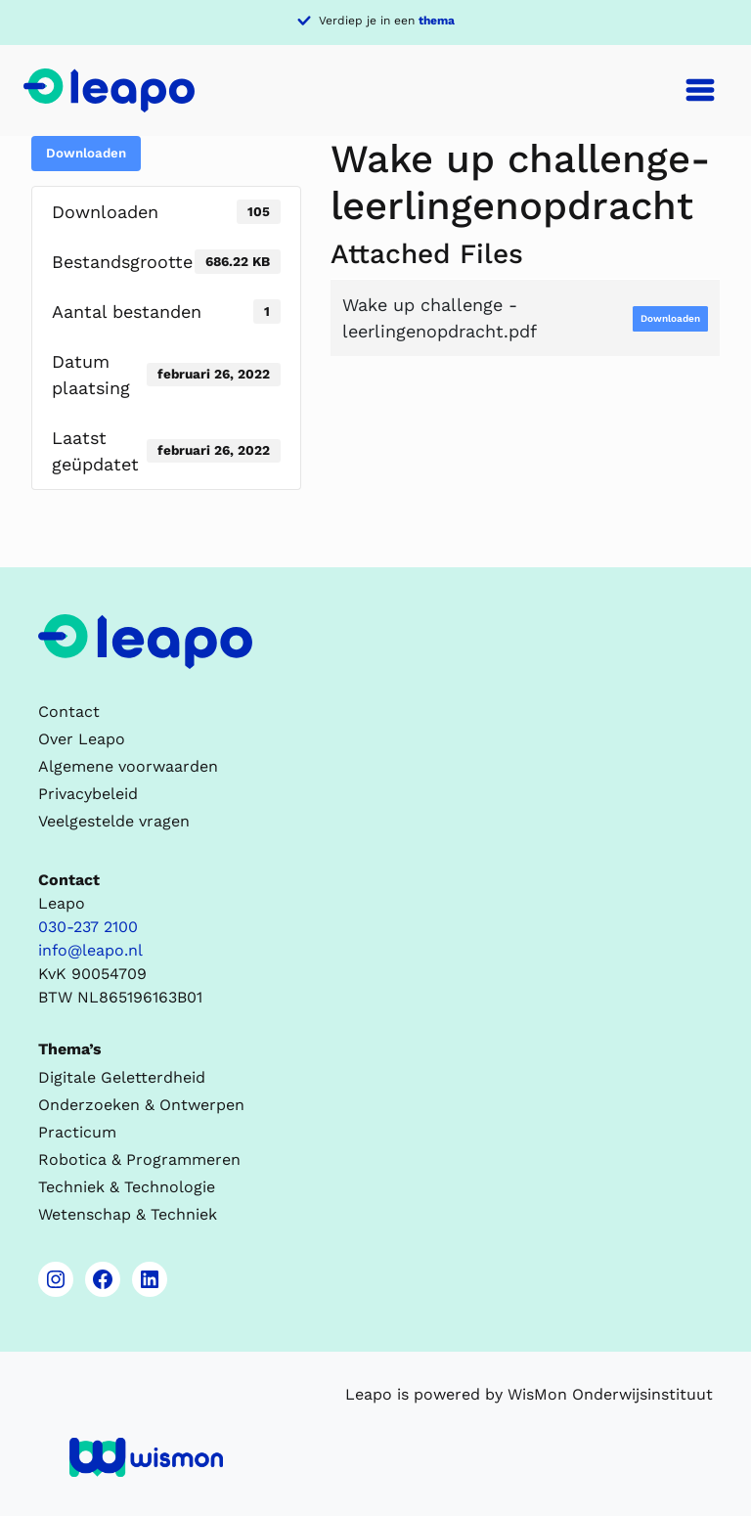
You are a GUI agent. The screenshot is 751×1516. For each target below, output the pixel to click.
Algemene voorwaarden (128, 766)
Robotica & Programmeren (139, 1159)
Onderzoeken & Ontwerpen (141, 1104)
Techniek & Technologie (126, 1187)
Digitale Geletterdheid (121, 1077)
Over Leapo (81, 739)
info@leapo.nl (90, 950)
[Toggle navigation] (700, 90)
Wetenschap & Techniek (127, 1214)
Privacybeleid (88, 793)
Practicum (77, 1132)
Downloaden (86, 153)
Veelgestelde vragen (114, 821)
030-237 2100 (88, 926)
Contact (69, 711)
